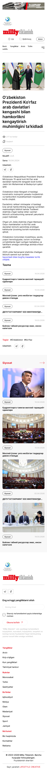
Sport (5, 721)
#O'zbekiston (16, 340)
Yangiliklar (14, 46)
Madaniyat (8, 711)
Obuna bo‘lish (15, 622)
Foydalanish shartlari (23, 760)
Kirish (40, 39)
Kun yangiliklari (10, 662)
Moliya (6, 702)
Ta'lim (30, 46)
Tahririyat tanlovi (11, 667)
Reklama (7, 745)
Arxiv (23, 46)
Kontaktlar (7, 741)
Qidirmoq (25, 39)
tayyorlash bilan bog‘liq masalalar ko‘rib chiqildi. (21, 258)
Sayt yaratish (23, 767)
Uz (11, 39)
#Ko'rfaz (28, 340)
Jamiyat (6, 726)
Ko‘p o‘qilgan (8, 657)
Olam (5, 706)
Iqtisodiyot (8, 697)
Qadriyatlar (8, 687)
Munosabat (8, 677)
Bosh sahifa (5, 47)
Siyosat (7, 150)
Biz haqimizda (9, 736)
